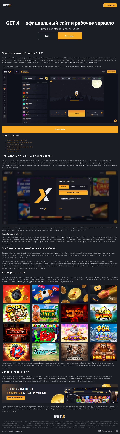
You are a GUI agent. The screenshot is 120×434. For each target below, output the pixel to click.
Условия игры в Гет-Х (14, 151)
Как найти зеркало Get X (15, 145)
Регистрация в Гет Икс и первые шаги (19, 142)
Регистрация (110, 5)
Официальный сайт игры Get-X (17, 140)
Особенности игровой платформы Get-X (20, 147)
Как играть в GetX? (13, 149)
